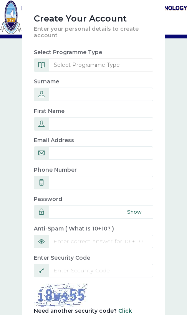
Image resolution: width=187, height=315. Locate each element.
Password (48, 199)
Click (125, 310)
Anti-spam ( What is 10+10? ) (74, 228)
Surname (46, 81)
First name (49, 111)
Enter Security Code (62, 257)
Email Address (54, 140)
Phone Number (55, 169)
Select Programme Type (68, 52)
